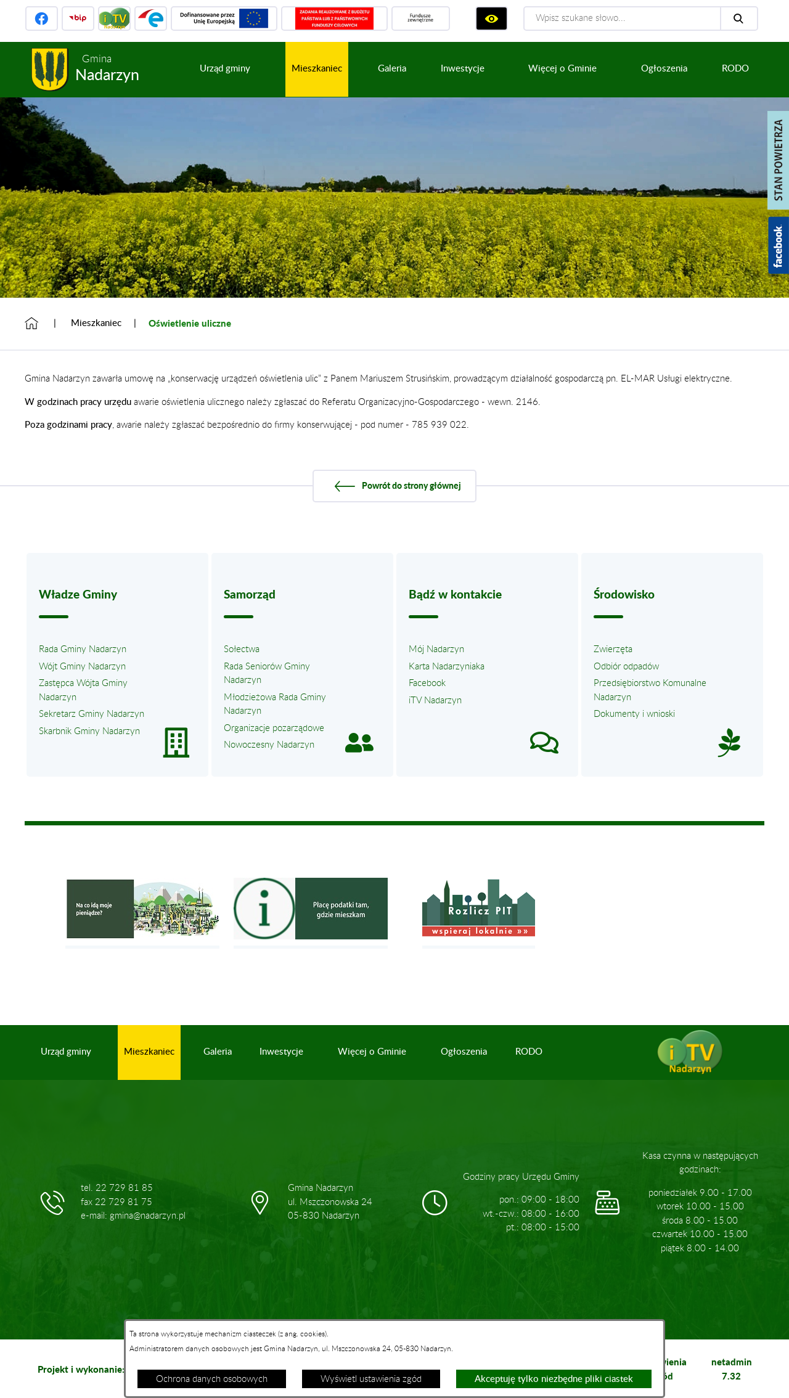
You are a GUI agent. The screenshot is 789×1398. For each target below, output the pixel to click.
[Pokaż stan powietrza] (778, 160)
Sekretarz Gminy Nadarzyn (91, 714)
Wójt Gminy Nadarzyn (82, 666)
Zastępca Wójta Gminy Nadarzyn (83, 690)
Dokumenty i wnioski (634, 714)
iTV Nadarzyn (435, 700)
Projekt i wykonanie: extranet (100, 1369)
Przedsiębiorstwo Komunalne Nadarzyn (650, 690)
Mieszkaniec (96, 323)
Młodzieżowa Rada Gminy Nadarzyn (275, 704)
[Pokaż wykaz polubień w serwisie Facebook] (778, 245)
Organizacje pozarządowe (274, 728)
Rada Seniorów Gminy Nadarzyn (267, 673)
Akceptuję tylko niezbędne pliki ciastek (554, 1379)
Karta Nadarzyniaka (446, 666)
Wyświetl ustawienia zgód (371, 1379)
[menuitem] (225, 69)
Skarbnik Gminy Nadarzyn (89, 731)
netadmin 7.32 (731, 1368)
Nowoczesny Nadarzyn (269, 745)
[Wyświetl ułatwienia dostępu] (491, 18)
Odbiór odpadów (626, 666)
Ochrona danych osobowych (212, 1379)
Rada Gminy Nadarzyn (82, 649)
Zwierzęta (613, 649)
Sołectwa (242, 649)
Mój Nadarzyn (436, 649)
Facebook (427, 683)
